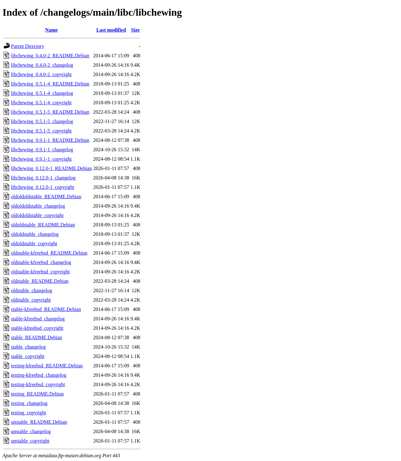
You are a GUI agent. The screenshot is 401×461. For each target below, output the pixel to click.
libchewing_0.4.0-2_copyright (41, 74)
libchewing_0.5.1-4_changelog (42, 93)
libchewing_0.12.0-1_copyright (42, 187)
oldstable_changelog (31, 290)
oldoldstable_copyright (34, 243)
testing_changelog (29, 403)
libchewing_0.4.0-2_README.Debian (50, 55)
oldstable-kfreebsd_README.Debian (49, 253)
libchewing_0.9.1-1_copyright (41, 159)
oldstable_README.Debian (40, 281)
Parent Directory (27, 46)
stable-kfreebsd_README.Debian (46, 309)
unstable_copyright (30, 440)
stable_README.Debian (36, 337)
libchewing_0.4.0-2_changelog (42, 65)
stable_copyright (27, 356)
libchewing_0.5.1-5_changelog (42, 121)
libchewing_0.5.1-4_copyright (41, 102)
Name (51, 30)
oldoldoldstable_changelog (38, 206)
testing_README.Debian (37, 393)
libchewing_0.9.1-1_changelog (42, 149)
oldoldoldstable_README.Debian (46, 196)
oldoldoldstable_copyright (37, 215)
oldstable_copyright (31, 300)
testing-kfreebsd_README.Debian (47, 365)
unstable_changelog (31, 431)
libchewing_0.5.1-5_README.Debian (50, 112)
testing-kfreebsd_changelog (38, 375)
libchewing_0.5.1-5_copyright (41, 130)
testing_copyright (28, 412)
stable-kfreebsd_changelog (38, 318)
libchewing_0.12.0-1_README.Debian (51, 168)
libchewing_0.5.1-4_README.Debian (50, 83)
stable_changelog (28, 347)
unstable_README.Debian (39, 422)
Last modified (111, 30)
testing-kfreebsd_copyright (38, 384)
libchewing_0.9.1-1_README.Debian (50, 140)
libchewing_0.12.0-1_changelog (43, 177)
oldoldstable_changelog (35, 234)
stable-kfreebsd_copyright (37, 328)
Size (135, 30)
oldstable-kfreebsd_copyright (40, 271)
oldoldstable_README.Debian (43, 224)
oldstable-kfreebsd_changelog (41, 262)
